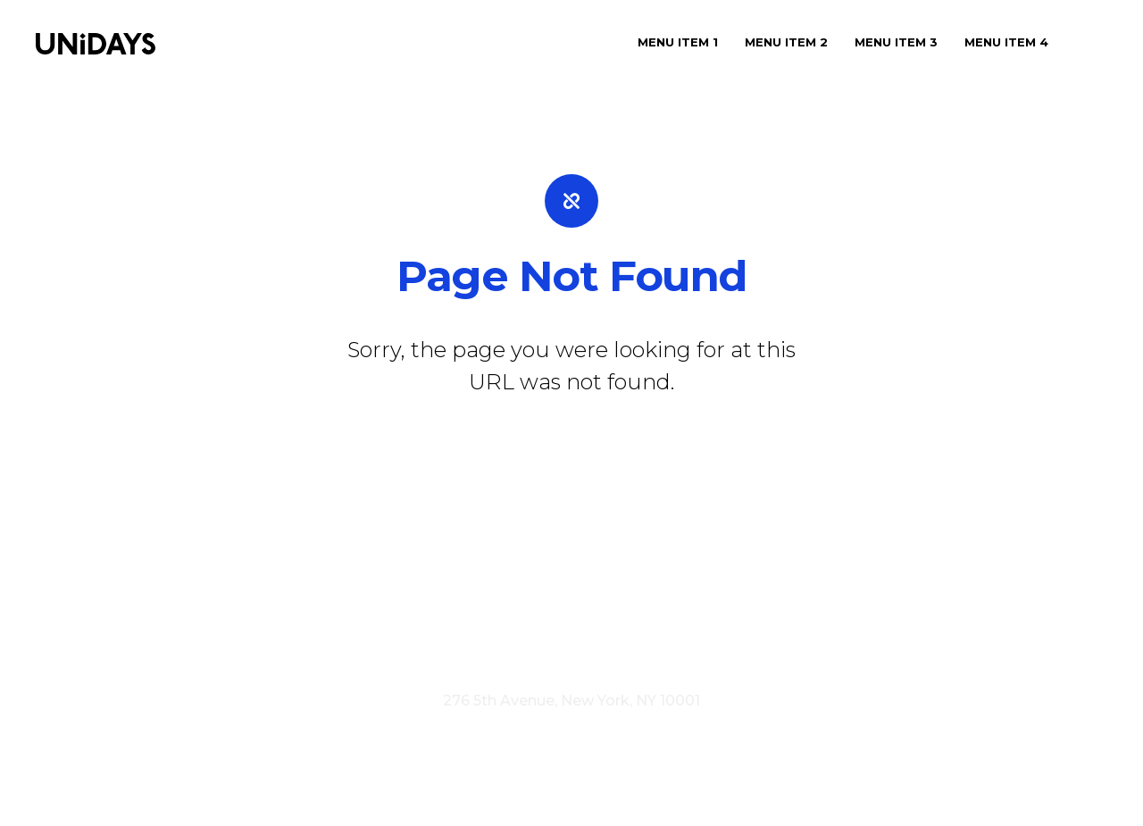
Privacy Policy (626, 652)
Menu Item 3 (896, 42)
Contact (632, 628)
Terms (538, 652)
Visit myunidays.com (426, 652)
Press (502, 628)
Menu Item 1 (678, 42)
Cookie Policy (739, 652)
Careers (563, 628)
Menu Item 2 (786, 42)
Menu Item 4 (1006, 42)
